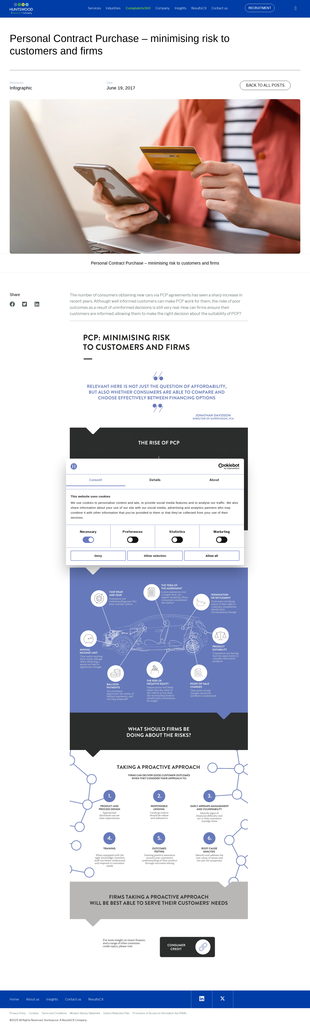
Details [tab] (155, 480)
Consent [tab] (95, 480)
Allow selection (155, 555)
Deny (98, 555)
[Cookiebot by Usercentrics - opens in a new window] (222, 466)
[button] (94, 8)
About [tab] (214, 480)
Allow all (212, 555)
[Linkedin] (202, 999)
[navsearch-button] (293, 9)
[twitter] (222, 998)
